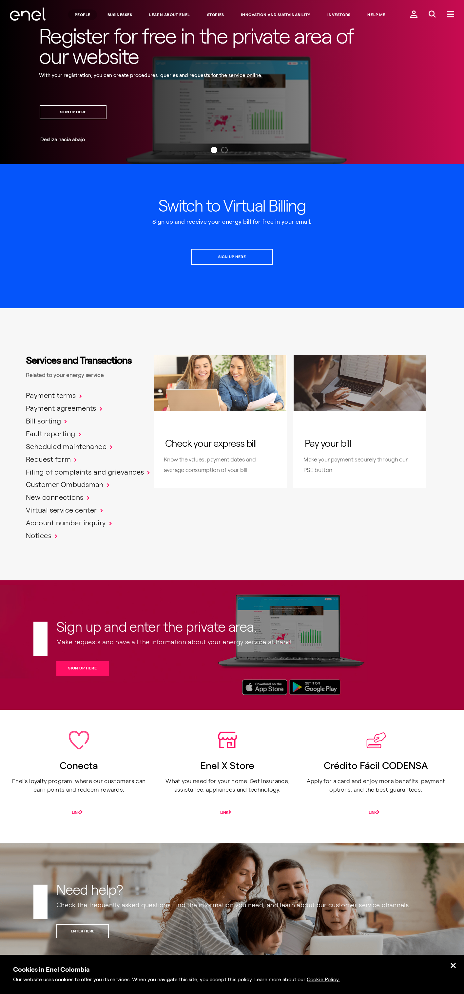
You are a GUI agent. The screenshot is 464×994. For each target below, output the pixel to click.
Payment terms (51, 395)
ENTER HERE (82, 931)
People (82, 14)
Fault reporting (50, 433)
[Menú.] (450, 14)
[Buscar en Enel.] (432, 14)
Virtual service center (61, 510)
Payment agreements (61, 408)
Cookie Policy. (323, 979)
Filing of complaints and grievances (85, 472)
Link (76, 812)
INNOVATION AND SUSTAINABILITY (275, 14)
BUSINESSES (119, 14)
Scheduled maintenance (66, 446)
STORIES (215, 14)
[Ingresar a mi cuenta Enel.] (413, 14)
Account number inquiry (66, 522)
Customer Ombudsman (65, 484)
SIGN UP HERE (73, 112)
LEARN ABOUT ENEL (169, 14)
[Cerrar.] (453, 966)
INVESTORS (338, 14)
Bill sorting (43, 421)
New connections (55, 497)
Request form (48, 459)
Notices (38, 535)
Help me (376, 14)
